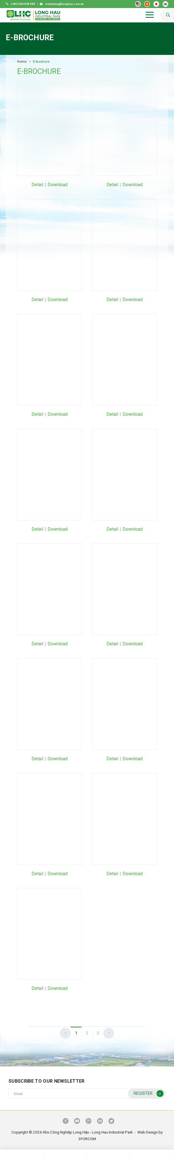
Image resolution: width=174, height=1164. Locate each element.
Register (148, 1094)
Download (58, 184)
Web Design (147, 1132)
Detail (37, 184)
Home (22, 61)
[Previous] (65, 1033)
